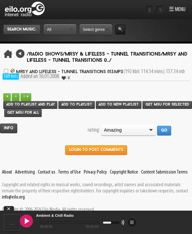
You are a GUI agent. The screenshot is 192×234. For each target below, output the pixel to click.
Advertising (25, 172)
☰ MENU (177, 9)
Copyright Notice (124, 172)
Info (8, 128)
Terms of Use (69, 172)
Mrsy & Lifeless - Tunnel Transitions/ (114, 54)
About (7, 172)
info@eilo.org (13, 197)
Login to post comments (96, 150)
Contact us (46, 172)
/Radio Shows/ (46, 54)
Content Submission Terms (164, 172)
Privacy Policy (95, 172)
